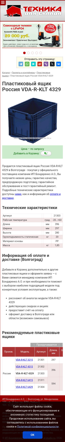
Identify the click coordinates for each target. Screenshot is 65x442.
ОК (32, 435)
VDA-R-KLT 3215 (24, 359)
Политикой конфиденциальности (38, 426)
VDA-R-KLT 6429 (24, 387)
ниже (18, 194)
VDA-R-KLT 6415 (24, 380)
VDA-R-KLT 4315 (24, 366)
